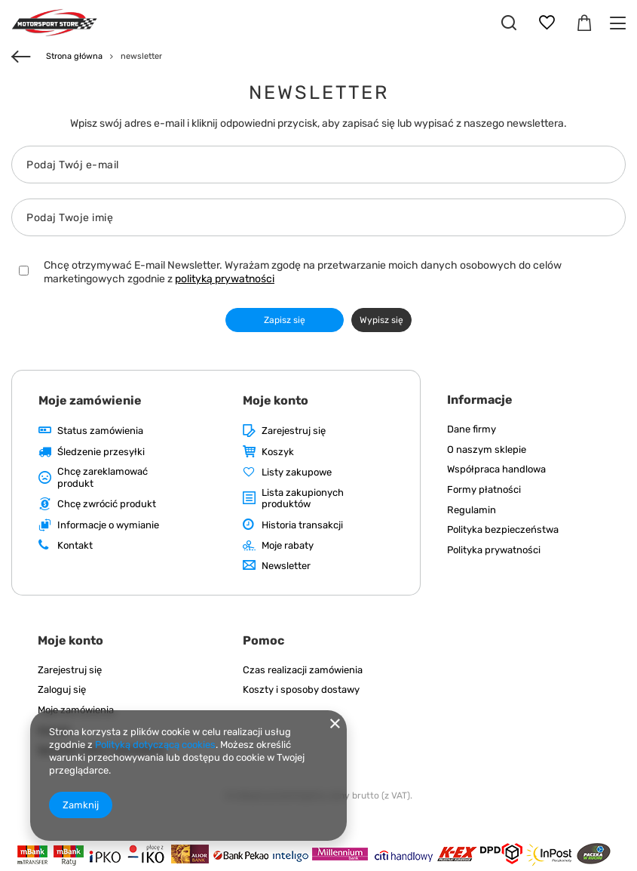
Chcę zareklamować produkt (102, 477)
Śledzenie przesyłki (101, 451)
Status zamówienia (100, 430)
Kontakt (75, 545)
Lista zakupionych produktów (303, 498)
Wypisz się (381, 320)
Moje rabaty (288, 545)
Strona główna (74, 56)
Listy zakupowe (297, 472)
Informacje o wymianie (108, 525)
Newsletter (286, 565)
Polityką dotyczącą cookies (155, 744)
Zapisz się (284, 320)
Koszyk (278, 451)
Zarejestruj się (294, 430)
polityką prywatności (224, 278)
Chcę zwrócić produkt (106, 503)
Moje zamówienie (90, 400)
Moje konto (275, 400)
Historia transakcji (302, 525)
